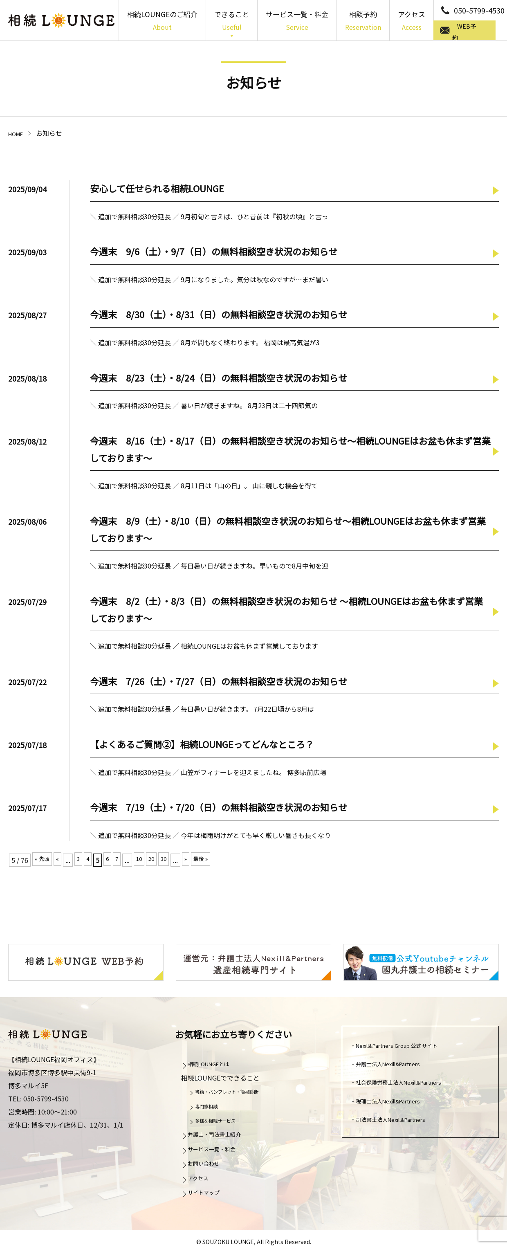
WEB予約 (472, 30)
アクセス (411, 21)
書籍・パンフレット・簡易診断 (236, 1093)
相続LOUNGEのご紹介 (162, 21)
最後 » (215, 860)
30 (174, 860)
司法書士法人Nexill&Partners (400, 1121)
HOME (17, 133)
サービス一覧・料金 (297, 21)
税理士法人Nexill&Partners (397, 1103)
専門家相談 (210, 1107)
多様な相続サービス (222, 1122)
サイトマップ (209, 1194)
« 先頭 (44, 860)
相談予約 (363, 21)
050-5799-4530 (479, 10)
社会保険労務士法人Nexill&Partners (410, 1084)
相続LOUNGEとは (215, 1065)
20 (160, 860)
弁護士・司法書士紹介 (222, 1136)
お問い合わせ (209, 1165)
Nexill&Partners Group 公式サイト (408, 1047)
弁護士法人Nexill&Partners (397, 1065)
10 (146, 860)
